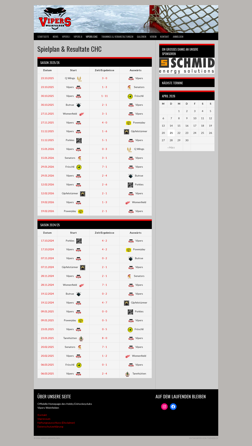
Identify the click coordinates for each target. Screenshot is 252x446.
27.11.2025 (47, 113)
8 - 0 (104, 338)
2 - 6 (104, 184)
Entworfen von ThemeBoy (203, 438)
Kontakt (164, 36)
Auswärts (135, 70)
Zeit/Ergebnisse (104, 70)
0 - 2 (104, 258)
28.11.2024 (47, 275)
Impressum (43, 418)
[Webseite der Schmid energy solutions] (187, 66)
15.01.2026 (47, 148)
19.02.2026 (47, 202)
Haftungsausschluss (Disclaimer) (56, 422)
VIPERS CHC (92, 36)
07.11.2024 (47, 258)
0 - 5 (104, 320)
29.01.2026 (47, 166)
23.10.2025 (47, 78)
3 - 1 (104, 113)
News (55, 36)
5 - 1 (104, 140)
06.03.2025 (47, 364)
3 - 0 (104, 78)
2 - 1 (104, 104)
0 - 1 (104, 364)
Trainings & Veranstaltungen (117, 36)
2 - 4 (104, 175)
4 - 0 (104, 122)
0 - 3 (104, 148)
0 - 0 (104, 311)
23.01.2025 (47, 329)
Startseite (43, 36)
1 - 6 (104, 131)
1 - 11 (104, 95)
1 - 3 (104, 87)
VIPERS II (78, 36)
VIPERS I (66, 36)
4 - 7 (104, 302)
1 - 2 (104, 355)
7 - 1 (104, 166)
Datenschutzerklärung (50, 426)
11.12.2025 (47, 131)
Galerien (141, 36)
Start (73, 70)
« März (171, 147)
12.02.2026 (47, 184)
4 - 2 (104, 240)
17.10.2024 (47, 240)
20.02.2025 (47, 346)
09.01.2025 (47, 311)
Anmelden (178, 36)
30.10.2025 (47, 95)
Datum (47, 70)
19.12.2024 (47, 293)
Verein (153, 36)
